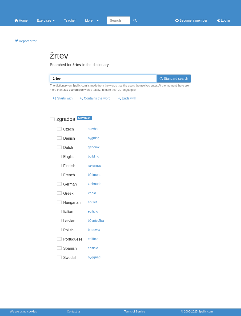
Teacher (70, 20)
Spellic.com (205, 311)
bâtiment (94, 175)
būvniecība (96, 220)
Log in (223, 20)
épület (92, 202)
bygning (93, 138)
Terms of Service (134, 311)
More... (92, 20)
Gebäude (94, 184)
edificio (93, 211)
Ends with (127, 98)
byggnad (94, 257)
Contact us (73, 311)
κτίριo (92, 193)
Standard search (174, 78)
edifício (93, 239)
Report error (25, 41)
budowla (94, 230)
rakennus (94, 165)
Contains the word (95, 98)
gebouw (93, 147)
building (93, 156)
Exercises (46, 20)
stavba (92, 129)
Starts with (62, 98)
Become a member (191, 20)
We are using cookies (23, 311)
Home (21, 20)
